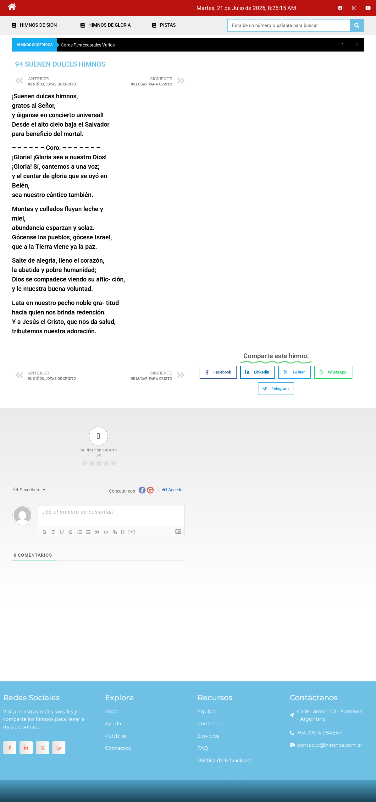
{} (123, 531)
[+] (131, 531)
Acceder (173, 489)
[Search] (356, 25)
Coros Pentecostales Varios (88, 44)
